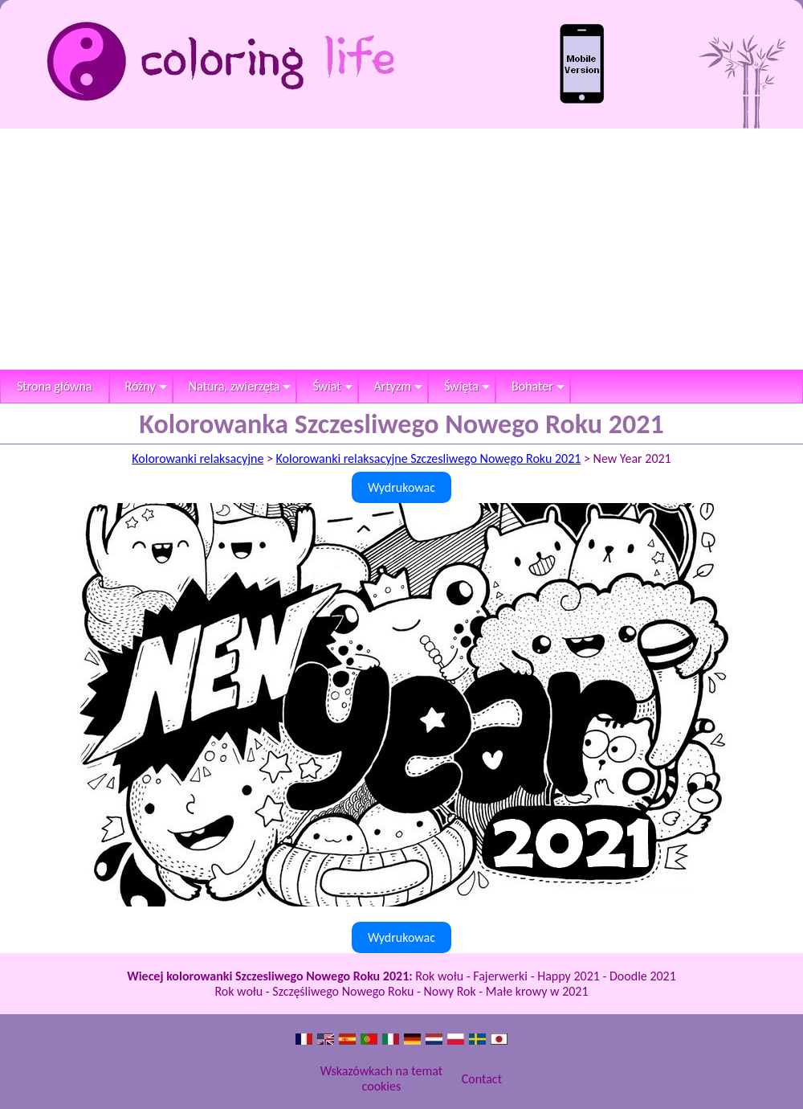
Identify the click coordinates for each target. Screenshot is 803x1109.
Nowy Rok (450, 991)
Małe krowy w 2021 (537, 991)
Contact (482, 1078)
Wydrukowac (401, 487)
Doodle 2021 (642, 976)
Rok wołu (439, 976)
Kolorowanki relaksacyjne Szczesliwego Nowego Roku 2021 (428, 458)
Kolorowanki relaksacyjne (197, 458)
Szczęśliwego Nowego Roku (343, 991)
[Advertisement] (401, 249)
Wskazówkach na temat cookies (381, 1078)
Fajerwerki (500, 976)
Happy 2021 (568, 976)
